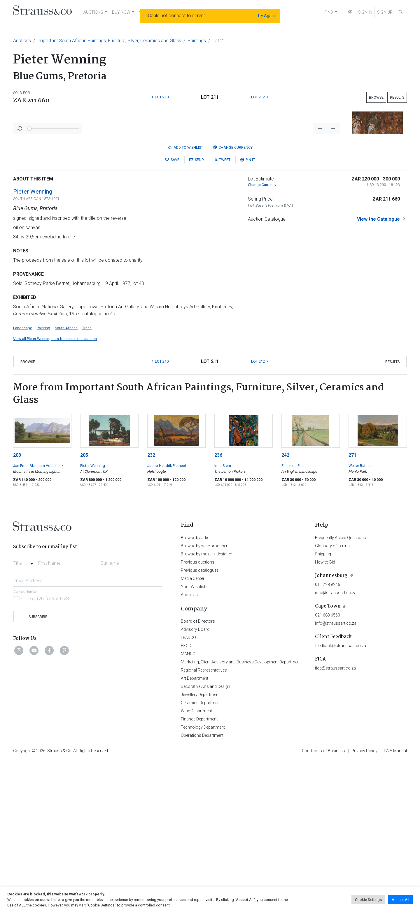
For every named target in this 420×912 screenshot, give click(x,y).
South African (66, 480)
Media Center (192, 731)
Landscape (22, 480)
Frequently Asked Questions (340, 690)
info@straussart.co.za (335, 745)
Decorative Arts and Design (205, 839)
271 (352, 607)
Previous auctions (197, 714)
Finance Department (199, 871)
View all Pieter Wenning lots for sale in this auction (55, 491)
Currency (233, 300)
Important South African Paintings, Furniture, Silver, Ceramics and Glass (109, 40)
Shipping (323, 706)
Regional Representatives (204, 822)
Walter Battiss (360, 618)
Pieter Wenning (32, 344)
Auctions (22, 40)
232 (151, 607)
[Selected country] (18, 750)
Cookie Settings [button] (368, 899)
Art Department (194, 830)
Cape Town (328, 758)
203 (17, 607)
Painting (43, 480)
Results (397, 97)
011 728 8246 (327, 737)
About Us (189, 747)
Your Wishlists (194, 739)
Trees (87, 480)
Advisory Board (195, 782)
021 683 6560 (327, 767)
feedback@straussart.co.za (340, 798)
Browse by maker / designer (206, 706)
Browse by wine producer (204, 698)
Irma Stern (222, 618)
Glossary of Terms (332, 698)
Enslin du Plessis (295, 618)
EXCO (186, 798)
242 (285, 607)
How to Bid (325, 714)
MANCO (188, 806)
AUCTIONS (93, 12)
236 (218, 607)
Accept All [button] (400, 899)
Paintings (197, 40)
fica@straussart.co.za (335, 820)
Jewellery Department (200, 847)
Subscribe (38, 769)
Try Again (266, 15)
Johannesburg (331, 728)
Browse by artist (196, 690)
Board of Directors (198, 773)
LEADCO (188, 790)
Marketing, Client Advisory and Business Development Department (241, 814)
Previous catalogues (200, 722)
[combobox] (24, 714)
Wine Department (196, 863)
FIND (328, 12)
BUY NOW (121, 12)
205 (84, 607)
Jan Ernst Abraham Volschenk (38, 618)
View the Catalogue (378, 371)
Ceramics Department (201, 855)
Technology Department (203, 879)
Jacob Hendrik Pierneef (166, 618)
